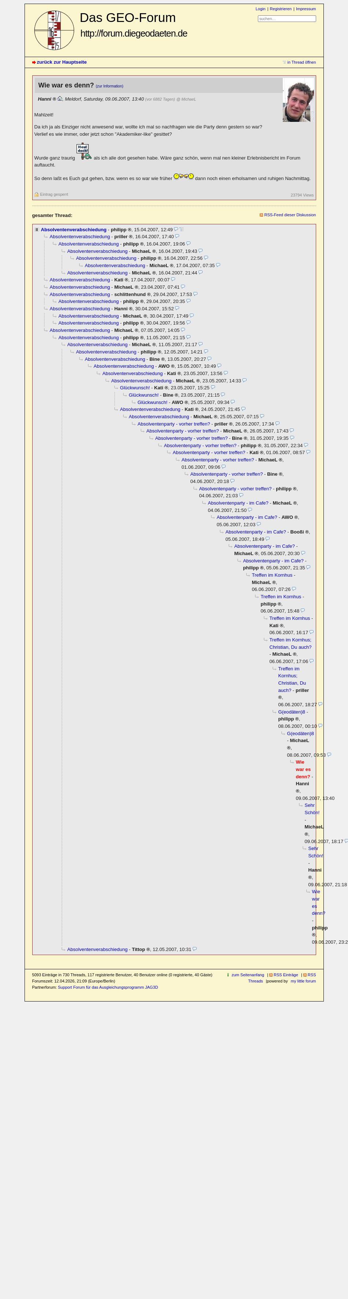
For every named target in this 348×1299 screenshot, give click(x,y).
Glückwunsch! (135, 387)
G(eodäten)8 (292, 712)
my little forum (303, 981)
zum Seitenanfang (248, 975)
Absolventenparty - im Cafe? (238, 503)
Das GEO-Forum (134, 24)
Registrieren (281, 9)
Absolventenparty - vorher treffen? (174, 424)
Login (261, 9)
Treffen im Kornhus (272, 575)
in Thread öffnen (302, 62)
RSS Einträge (286, 975)
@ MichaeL (186, 99)
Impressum (306, 9)
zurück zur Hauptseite (62, 62)
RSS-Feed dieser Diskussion (290, 215)
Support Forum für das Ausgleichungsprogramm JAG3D (108, 987)
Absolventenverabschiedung (74, 229)
